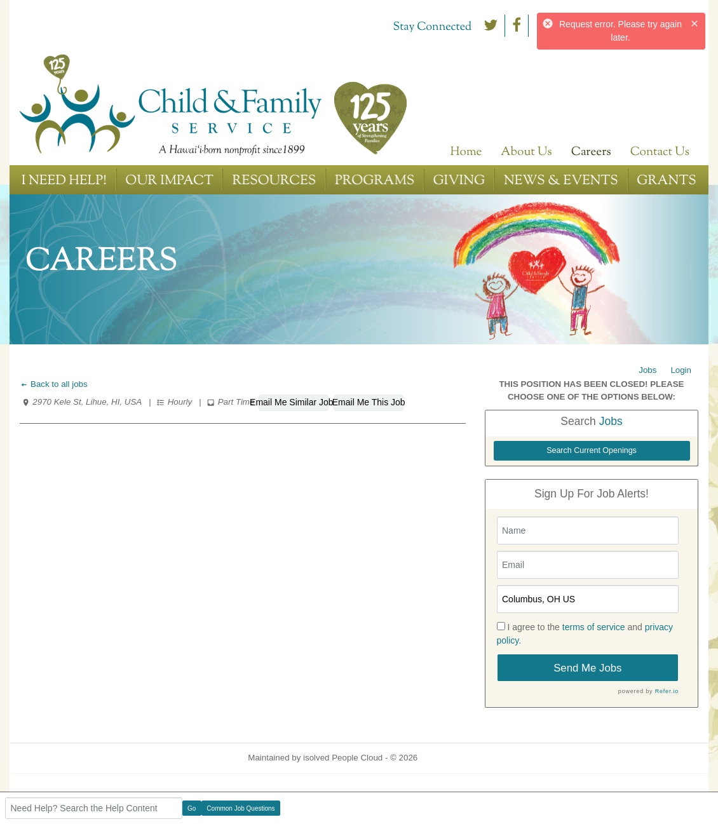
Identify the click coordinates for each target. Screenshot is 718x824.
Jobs (647, 370)
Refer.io (667, 691)
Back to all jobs (54, 384)
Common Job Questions (240, 808)
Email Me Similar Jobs (294, 402)
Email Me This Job (368, 402)
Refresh (455, 757)
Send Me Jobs (587, 668)
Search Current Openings (591, 450)
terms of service (593, 627)
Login (680, 370)
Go (191, 808)
